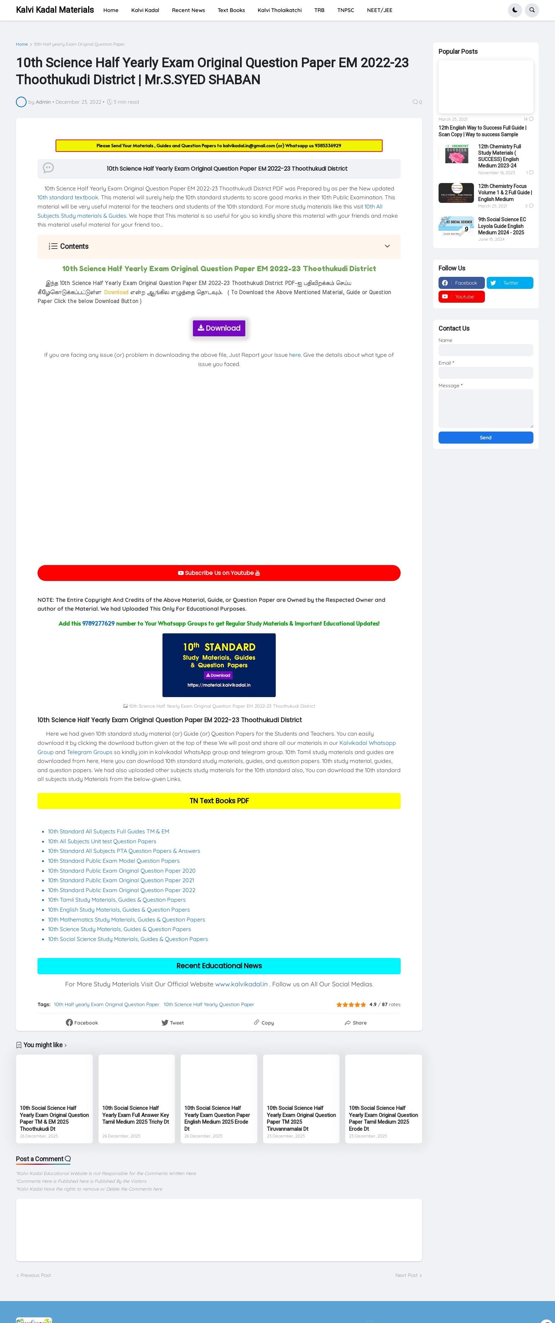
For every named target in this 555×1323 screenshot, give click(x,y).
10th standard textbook (68, 197)
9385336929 (328, 145)
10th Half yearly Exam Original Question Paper (79, 44)
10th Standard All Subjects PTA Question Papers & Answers (124, 850)
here (295, 354)
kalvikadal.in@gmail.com (249, 145)
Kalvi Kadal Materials (55, 10)
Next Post (406, 1275)
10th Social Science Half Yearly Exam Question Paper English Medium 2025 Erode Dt (217, 1118)
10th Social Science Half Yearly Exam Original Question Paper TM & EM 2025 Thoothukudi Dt (54, 1118)
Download (219, 328)
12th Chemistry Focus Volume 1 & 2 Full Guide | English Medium (505, 192)
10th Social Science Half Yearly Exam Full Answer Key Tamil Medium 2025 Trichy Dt (135, 1115)
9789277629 (98, 623)
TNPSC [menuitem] (345, 10)
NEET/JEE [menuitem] (380, 10)
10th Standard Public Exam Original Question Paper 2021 (121, 880)
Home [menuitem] (111, 10)
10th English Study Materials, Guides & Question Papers (119, 909)
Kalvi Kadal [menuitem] (145, 10)
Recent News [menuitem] (188, 10)
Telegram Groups (90, 751)
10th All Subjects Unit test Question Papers (103, 841)
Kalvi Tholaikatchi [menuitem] (280, 10)
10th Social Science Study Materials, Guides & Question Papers (128, 938)
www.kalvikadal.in (241, 984)
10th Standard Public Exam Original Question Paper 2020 (122, 870)
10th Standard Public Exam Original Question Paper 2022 (121, 890)
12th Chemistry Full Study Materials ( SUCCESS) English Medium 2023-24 (499, 156)
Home (22, 44)
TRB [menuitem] (319, 10)
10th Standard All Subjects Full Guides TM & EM (108, 831)
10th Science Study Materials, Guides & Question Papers (119, 929)
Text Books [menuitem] (231, 10)
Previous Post (36, 1275)
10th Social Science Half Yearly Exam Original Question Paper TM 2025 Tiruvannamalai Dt (301, 1118)
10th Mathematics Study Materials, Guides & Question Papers (126, 919)
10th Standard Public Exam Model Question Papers (114, 860)
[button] (515, 10)
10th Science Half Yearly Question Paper (209, 1004)
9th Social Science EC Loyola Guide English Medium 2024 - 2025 (502, 226)
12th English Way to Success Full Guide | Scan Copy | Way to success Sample (482, 131)
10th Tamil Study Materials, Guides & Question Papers (117, 899)
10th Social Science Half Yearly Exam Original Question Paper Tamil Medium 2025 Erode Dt (383, 1118)
